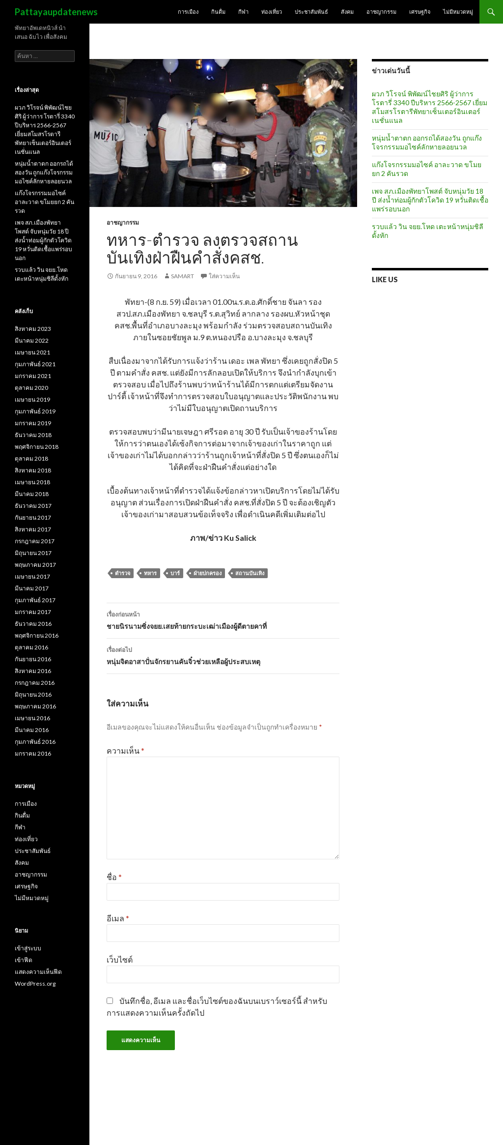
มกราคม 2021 (33, 376)
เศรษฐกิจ (419, 11)
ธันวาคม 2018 (33, 435)
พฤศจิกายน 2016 (36, 635)
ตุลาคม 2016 (31, 647)
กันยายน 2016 (33, 659)
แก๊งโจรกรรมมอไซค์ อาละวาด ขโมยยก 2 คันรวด (44, 201)
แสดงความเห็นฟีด (38, 971)
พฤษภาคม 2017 (35, 564)
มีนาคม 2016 (32, 730)
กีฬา (243, 11)
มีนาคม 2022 (32, 340)
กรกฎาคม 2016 (35, 682)
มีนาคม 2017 (32, 588)
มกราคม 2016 (33, 753)
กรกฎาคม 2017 (35, 541)
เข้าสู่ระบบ (28, 948)
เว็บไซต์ (120, 959)
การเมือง (188, 11)
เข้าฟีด (23, 960)
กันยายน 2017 (33, 517)
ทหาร (150, 573)
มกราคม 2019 (33, 423)
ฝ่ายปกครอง (208, 573)
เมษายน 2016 (32, 718)
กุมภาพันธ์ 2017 (35, 600)
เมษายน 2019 (32, 399)
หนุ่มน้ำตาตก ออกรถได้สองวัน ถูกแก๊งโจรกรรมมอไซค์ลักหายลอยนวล (427, 142)
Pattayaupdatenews (56, 11)
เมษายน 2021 (32, 352)
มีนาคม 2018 (32, 494)
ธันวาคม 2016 (33, 623)
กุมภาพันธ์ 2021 (35, 364)
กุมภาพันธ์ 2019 (35, 411)
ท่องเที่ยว (271, 11)
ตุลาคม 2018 (31, 458)
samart (182, 276)
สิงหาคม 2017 (33, 529)
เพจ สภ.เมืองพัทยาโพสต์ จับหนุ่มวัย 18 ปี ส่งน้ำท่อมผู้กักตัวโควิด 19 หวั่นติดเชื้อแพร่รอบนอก (430, 200)
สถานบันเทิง (249, 573)
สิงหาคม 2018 (33, 470)
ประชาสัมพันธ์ (311, 11)
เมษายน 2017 (32, 576)
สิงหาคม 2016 (33, 671)
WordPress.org (35, 983)
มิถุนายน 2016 (33, 694)
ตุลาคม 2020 (31, 387)
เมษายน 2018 (32, 482)
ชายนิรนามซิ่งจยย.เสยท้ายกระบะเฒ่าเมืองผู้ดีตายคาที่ (223, 619)
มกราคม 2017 (33, 612)
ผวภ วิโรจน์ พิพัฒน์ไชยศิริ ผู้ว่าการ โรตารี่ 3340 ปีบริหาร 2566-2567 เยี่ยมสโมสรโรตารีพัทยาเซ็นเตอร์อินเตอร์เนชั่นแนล (429, 106)
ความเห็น (125, 750)
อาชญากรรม (381, 11)
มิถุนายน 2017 (33, 553)
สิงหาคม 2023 (33, 328)
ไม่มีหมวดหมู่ (458, 11)
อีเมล (118, 918)
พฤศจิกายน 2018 (36, 446)
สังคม (347, 11)
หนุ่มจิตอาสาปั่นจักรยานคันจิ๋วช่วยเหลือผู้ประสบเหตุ (223, 655)
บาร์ (175, 573)
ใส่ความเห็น (224, 276)
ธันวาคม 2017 (33, 505)
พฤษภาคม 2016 (35, 706)
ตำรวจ (122, 573)
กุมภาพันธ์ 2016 (35, 741)
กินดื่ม (218, 11)
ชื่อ (114, 876)
